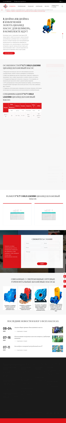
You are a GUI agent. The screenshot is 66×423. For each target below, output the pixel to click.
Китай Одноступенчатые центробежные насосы (26, 380)
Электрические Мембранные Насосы (11, 399)
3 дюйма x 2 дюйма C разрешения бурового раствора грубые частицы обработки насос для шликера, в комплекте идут (55, 81)
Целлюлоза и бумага (40, 388)
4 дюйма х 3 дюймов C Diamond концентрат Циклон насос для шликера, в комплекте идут (55, 87)
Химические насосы (25, 377)
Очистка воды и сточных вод (40, 381)
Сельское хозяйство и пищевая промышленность (54, 371)
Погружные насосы (53, 181)
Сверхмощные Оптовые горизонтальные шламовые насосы (54, 76)
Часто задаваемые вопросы (53, 386)
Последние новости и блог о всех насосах (33, 321)
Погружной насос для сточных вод (40, 372)
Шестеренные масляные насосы (26, 392)
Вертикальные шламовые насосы (54, 167)
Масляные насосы (52, 179)
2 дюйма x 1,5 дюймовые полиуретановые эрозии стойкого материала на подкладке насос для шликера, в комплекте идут (55, 130)
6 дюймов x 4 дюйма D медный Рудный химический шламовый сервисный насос (56, 146)
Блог (48, 388)
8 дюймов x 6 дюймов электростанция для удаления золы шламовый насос (56, 96)
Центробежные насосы (53, 173)
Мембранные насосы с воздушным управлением (10, 397)
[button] (62, 33)
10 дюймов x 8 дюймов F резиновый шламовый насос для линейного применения (55, 161)
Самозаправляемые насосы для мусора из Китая (10, 372)
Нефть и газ (38, 383)
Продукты (12, 6)
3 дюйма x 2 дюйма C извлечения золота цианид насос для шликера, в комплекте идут (25, 11)
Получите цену (9, 53)
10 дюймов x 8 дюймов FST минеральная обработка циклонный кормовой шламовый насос (55, 105)
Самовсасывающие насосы (55, 68)
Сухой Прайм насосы (26, 375)
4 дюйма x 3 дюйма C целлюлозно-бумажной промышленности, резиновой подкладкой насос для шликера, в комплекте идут (55, 141)
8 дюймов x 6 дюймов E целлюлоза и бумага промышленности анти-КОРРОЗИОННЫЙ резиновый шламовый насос (55, 152)
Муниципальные (50, 376)
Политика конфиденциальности (56, 421)
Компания (39, 6)
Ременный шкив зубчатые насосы (26, 395)
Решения (30, 6)
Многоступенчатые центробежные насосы (26, 383)
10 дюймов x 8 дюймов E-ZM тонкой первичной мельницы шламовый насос (55, 100)
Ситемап (45, 421)
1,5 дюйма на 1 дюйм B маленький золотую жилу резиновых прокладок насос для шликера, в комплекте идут (55, 124)
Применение (22, 6)
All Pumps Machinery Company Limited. (20, 421)
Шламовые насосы (52, 71)
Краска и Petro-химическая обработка (40, 391)
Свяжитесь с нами (55, 6)
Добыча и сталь (38, 385)
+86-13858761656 (7, 1)
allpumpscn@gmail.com (21, 1)
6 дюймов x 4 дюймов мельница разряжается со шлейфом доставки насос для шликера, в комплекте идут (56, 92)
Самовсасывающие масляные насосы (28, 398)
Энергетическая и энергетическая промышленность (55, 374)
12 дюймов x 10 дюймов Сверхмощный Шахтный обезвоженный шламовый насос (55, 110)
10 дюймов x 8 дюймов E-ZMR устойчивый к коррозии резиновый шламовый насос (55, 157)
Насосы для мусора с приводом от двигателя (11, 375)
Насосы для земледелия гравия (55, 169)
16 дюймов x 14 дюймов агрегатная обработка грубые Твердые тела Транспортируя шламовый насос (56, 115)
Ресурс (47, 6)
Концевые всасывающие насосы (26, 372)
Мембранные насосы (53, 176)
